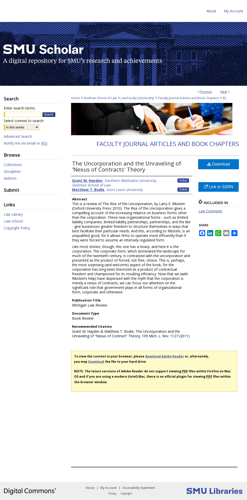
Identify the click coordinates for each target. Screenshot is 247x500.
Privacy (112, 493)
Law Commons (210, 211)
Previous (206, 92)
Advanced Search (18, 136)
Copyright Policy (17, 228)
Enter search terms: (20, 108)
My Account (108, 488)
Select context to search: (24, 120)
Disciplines (12, 171)
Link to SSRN (218, 187)
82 (224, 98)
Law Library (13, 214)
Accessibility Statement (138, 488)
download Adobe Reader (164, 356)
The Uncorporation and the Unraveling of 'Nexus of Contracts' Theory (126, 166)
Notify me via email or (25, 143)
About (90, 488)
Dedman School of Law (100, 98)
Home (75, 98)
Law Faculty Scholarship (137, 98)
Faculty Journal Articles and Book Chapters (188, 98)
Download (218, 164)
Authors (10, 178)
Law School (13, 221)
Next (224, 92)
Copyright (126, 493)
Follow (183, 180)
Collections (13, 164)
